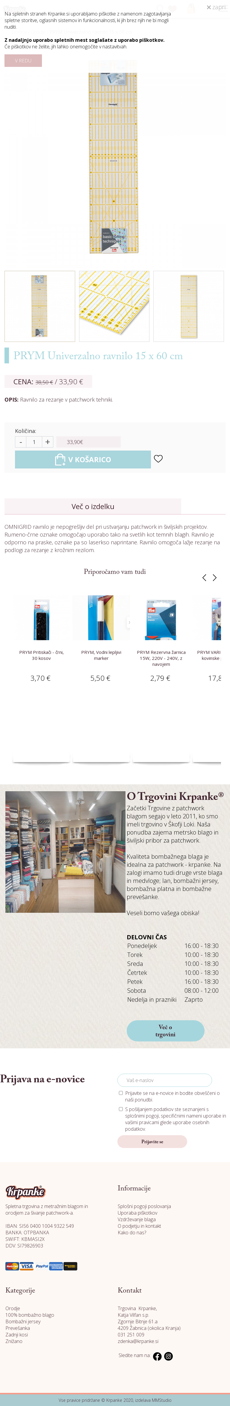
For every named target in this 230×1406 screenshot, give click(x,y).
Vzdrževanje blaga (137, 1219)
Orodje (12, 1308)
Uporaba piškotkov (137, 1213)
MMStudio (162, 1400)
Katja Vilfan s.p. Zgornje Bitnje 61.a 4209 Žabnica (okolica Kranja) (149, 1321)
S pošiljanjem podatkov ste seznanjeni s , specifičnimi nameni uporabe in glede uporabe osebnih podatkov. (175, 1119)
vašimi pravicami (142, 1122)
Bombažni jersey (22, 1321)
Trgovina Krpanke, (137, 1308)
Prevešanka (17, 1328)
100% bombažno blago (29, 1315)
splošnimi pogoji (142, 1115)
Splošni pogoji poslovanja (144, 1206)
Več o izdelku (93, 506)
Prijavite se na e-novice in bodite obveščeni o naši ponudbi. (172, 1096)
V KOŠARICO (83, 459)
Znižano (13, 1341)
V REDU (23, 60)
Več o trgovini (165, 1031)
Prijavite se (152, 1142)
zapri (216, 7)
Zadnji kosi (16, 1334)
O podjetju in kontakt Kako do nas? (139, 1229)
